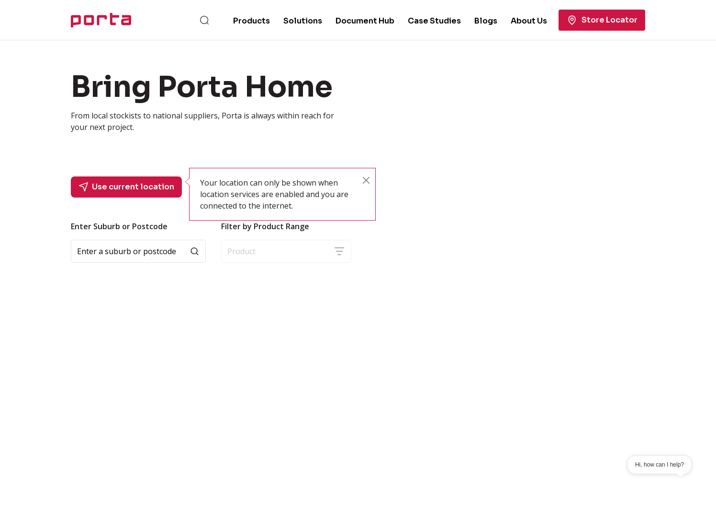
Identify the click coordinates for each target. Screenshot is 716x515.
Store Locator (602, 20)
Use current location (126, 187)
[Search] (204, 20)
